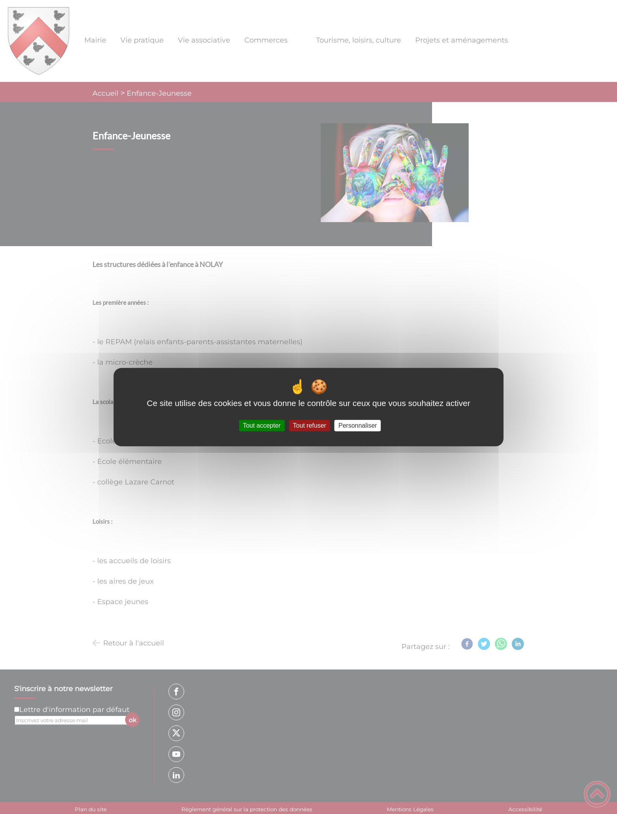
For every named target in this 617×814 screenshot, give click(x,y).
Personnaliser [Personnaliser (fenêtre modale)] (357, 425)
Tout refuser (309, 425)
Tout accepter (262, 425)
